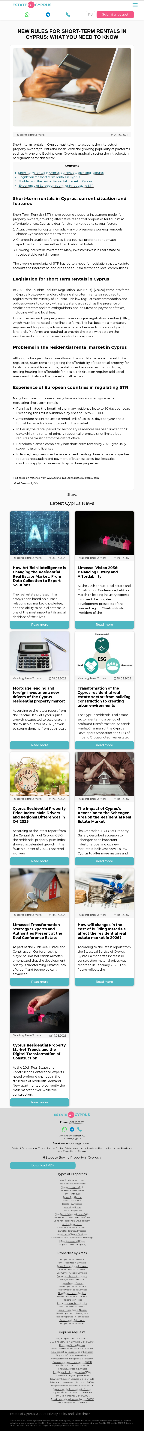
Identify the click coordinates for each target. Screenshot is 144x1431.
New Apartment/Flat (72, 1187)
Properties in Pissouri (72, 1282)
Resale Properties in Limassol (72, 1266)
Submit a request (115, 14)
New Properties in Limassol (72, 1262)
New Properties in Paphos (72, 1293)
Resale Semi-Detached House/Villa (72, 1217)
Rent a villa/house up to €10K (72, 1402)
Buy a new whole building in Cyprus (72, 1389)
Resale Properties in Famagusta (72, 1316)
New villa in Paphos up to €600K (72, 1395)
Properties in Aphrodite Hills (72, 1303)
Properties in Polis (72, 1299)
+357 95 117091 (76, 1122)
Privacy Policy (55, 1425)
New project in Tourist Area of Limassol (72, 1351)
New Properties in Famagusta (72, 1313)
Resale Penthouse (72, 1197)
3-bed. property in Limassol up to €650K (72, 1399)
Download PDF (42, 1165)
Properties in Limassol (72, 1259)
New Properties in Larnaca (72, 1286)
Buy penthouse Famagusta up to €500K (72, 1385)
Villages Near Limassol (72, 1279)
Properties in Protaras (72, 1323)
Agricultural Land (72, 1224)
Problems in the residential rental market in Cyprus (53, 181)
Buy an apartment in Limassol (72, 1338)
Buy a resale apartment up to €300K (72, 1362)
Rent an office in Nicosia (72, 1345)
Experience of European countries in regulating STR (54, 185)
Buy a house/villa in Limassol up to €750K (72, 1341)
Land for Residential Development (72, 1220)
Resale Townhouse (72, 1203)
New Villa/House (72, 1207)
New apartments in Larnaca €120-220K (72, 1348)
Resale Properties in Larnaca (72, 1289)
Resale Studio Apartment (72, 1183)
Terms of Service (73, 1425)
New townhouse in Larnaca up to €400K (72, 1378)
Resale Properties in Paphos (72, 1296)
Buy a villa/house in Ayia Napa (72, 1355)
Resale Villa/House (72, 1210)
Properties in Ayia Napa (72, 1320)
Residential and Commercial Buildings (72, 1237)
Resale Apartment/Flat (72, 1190)
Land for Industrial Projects (72, 1227)
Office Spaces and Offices (72, 1241)
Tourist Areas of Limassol (72, 1269)
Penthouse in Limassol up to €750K (72, 1372)
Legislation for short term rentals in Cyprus (47, 177)
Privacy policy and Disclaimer (68, 1414)
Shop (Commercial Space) (72, 1244)
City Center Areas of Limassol (72, 1272)
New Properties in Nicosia (72, 1306)
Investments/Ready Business (72, 1234)
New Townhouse (72, 1200)
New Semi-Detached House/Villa (72, 1214)
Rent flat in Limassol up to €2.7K (72, 1365)
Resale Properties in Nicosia (72, 1309)
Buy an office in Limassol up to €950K (72, 1392)
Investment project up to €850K (72, 1375)
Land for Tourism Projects (72, 1230)
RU (90, 14)
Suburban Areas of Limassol (72, 1276)
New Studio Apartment (72, 1180)
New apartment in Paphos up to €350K (72, 1358)
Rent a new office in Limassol (72, 1368)
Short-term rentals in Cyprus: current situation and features (59, 172)
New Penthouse (72, 1193)
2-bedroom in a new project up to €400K (72, 1382)
